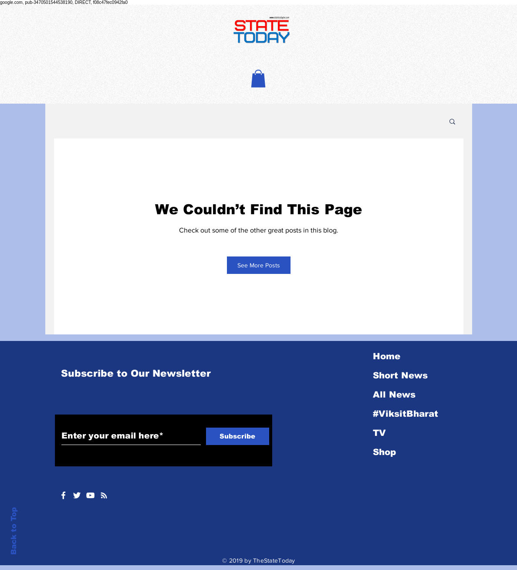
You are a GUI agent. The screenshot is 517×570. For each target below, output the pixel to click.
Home (386, 356)
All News (394, 394)
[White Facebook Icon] (63, 495)
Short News (400, 375)
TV (379, 433)
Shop (384, 452)
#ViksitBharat (405, 413)
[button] (258, 79)
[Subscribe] (237, 436)
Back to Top (14, 531)
